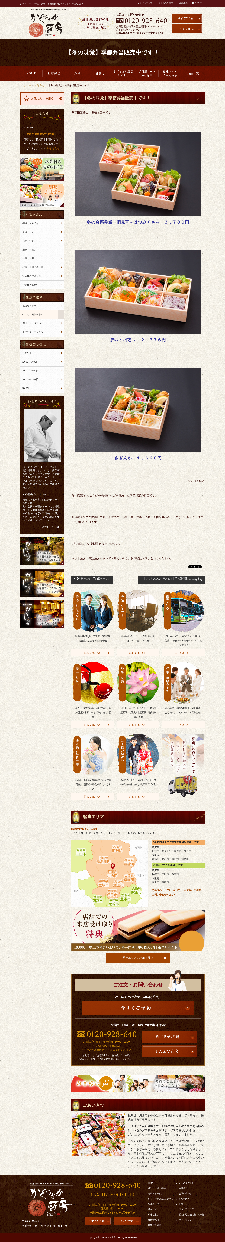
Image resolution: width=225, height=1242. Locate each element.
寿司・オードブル (77, 73)
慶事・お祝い (29, 249)
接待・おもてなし (31, 223)
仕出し (100, 73)
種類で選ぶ (153, 1219)
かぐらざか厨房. (108, 1237)
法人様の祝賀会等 (31, 276)
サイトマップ (146, 3)
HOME (31, 73)
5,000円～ (27, 388)
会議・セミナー (30, 232)
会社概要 (183, 3)
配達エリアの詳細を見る (138, 957)
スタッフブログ (186, 1209)
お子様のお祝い (30, 284)
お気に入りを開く (42, 98)
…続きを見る (52, 148)
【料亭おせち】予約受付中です (93, 578)
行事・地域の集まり (32, 267)
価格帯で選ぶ (154, 1225)
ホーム (27, 85)
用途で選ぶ (146, 73)
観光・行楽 (28, 240)
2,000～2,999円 (30, 370)
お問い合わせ (185, 1193)
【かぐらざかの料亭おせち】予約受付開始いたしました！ (172, 579)
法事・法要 (28, 258)
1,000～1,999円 (30, 362)
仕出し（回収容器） (32, 314)
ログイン (199, 3)
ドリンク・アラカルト (33, 332)
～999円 (26, 353)
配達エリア (170, 73)
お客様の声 (184, 1198)
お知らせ (39, 85)
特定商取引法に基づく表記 (191, 1214)
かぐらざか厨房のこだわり (123, 73)
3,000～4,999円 (30, 379)
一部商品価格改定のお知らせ (41, 133)
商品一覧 (193, 73)
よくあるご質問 (165, 3)
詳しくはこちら (92, 652)
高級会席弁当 (54, 73)
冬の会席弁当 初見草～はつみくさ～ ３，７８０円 (138, 222)
